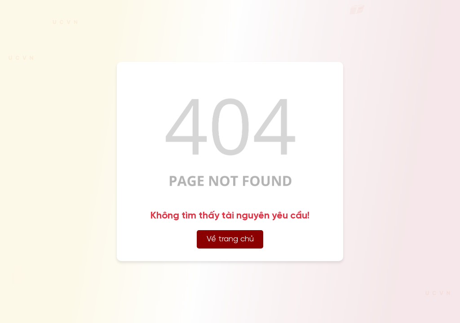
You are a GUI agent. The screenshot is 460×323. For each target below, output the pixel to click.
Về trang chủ (230, 239)
